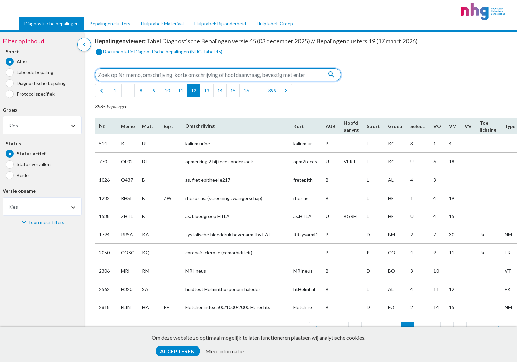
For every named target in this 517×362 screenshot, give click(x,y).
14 (220, 90)
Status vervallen (34, 164)
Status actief (31, 153)
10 (167, 90)
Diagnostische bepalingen (51, 23)
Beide (23, 175)
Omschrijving (200, 126)
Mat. (147, 126)
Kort (298, 126)
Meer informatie (224, 351)
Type (510, 126)
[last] (285, 90)
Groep (10, 110)
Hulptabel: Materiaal (162, 23)
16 (246, 90)
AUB (330, 126)
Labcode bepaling (35, 72)
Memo (127, 126)
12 (193, 90)
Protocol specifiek (36, 94)
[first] (101, 90)
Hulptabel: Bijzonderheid (220, 23)
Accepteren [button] (178, 351)
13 (206, 90)
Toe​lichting (488, 126)
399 (272, 90)
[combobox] (42, 125)
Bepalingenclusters (110, 23)
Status (13, 143)
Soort (12, 51)
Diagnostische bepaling (41, 83)
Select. (417, 126)
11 (180, 90)
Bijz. (168, 126)
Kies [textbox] (13, 125)
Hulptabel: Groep (275, 23)
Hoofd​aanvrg (351, 126)
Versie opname (19, 191)
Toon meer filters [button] (46, 222)
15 (233, 90)
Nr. (102, 126)
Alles (22, 61)
